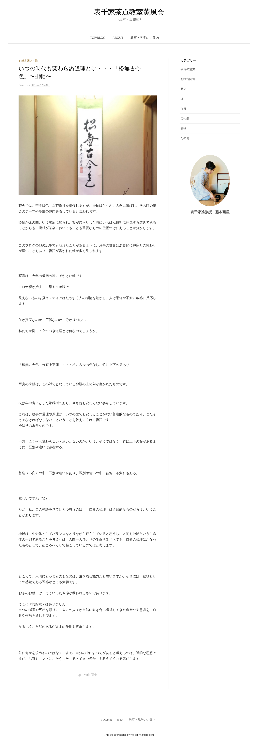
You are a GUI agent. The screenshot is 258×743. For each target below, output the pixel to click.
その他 (184, 138)
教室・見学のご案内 (146, 37)
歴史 (183, 89)
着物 (183, 128)
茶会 (94, 674)
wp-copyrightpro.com (142, 734)
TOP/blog (97, 37)
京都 (183, 108)
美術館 (184, 118)
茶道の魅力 (187, 69)
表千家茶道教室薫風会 (129, 12)
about (118, 37)
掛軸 (86, 674)
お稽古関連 (25, 60)
